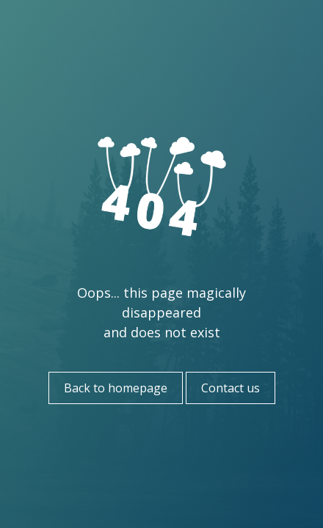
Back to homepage (115, 388)
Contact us (230, 388)
